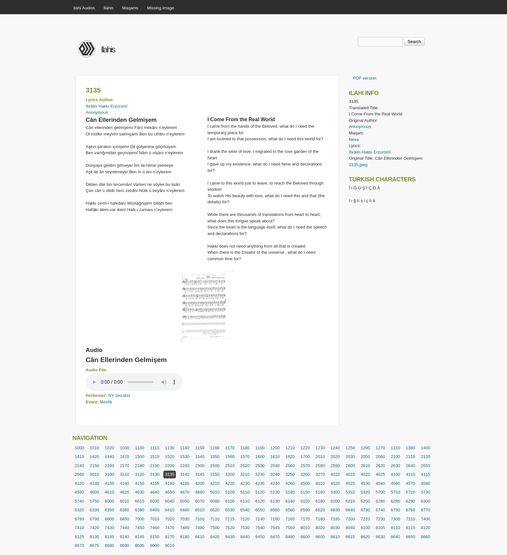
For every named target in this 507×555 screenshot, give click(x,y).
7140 (260, 519)
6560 (275, 509)
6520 (215, 509)
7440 (124, 527)
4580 (425, 483)
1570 (245, 456)
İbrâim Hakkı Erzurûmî (106, 106)
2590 (335, 465)
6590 (305, 509)
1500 (139, 456)
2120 (425, 456)
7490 (199, 527)
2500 (215, 465)
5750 (94, 501)
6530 (229, 509)
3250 (290, 474)
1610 (275, 456)
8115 (410, 527)
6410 (169, 509)
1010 (94, 447)
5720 (410, 492)
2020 (335, 456)
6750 (395, 509)
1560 (229, 456)
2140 (79, 465)
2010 (320, 456)
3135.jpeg (358, 164)
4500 (305, 483)
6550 (260, 509)
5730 (425, 492)
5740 (79, 501)
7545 (275, 527)
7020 (169, 519)
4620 (124, 492)
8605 (320, 536)
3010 (94, 474)
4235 (260, 483)
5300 (335, 492)
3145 (199, 474)
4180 (169, 483)
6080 (215, 501)
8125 (79, 536)
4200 (199, 483)
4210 (215, 483)
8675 (94, 545)
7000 (139, 519)
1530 (184, 456)
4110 (410, 474)
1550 (215, 456)
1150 (199, 447)
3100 (109, 474)
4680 (199, 492)
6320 (79, 509)
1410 (79, 456)
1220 (305, 447)
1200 (275, 447)
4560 (395, 483)
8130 (94, 536)
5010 (215, 492)
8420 (215, 536)
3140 (184, 474)
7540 (260, 527)
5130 (275, 492)
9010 (169, 545)
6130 (275, 501)
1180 (245, 447)
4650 (169, 492)
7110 (215, 519)
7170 (305, 519)
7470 (169, 527)
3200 (229, 474)
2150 (94, 465)
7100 (199, 519)
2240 (184, 465)
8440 (245, 536)
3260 (305, 474)
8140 (124, 536)
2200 (169, 465)
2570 (305, 465)
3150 (215, 474)
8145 (139, 536)
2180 (139, 465)
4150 (139, 483)
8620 (365, 536)
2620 (380, 465)
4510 (320, 483)
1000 (79, 447)
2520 (245, 465)
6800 (109, 519)
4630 (139, 492)
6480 (184, 509)
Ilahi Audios (84, 7)
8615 (350, 536)
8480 (290, 536)
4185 (184, 483)
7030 (184, 519)
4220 (229, 483)
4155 (154, 483)
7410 (79, 527)
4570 (410, 483)
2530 (260, 465)
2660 (79, 474)
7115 (229, 519)
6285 (395, 501)
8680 (109, 545)
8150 (154, 536)
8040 (350, 527)
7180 (320, 519)
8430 (229, 536)
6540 (245, 509)
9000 (154, 545)
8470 (275, 536)
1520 (169, 456)
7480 (184, 527)
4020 (365, 474)
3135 (169, 474)
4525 (350, 483)
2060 (380, 456)
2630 (395, 465)
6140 (290, 501)
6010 (124, 501)
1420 (94, 456)
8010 (305, 527)
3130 (154, 474)
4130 (94, 483)
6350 (109, 509)
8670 (79, 545)
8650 (410, 536)
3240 (275, 474)
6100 (229, 501)
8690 (124, 545)
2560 (290, 465)
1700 (305, 456)
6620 (320, 509)
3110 (124, 474)
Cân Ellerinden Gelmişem (126, 359)
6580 (290, 509)
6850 (124, 519)
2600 (350, 465)
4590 (79, 492)
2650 (425, 465)
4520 (335, 483)
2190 (154, 465)
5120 (260, 492)
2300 (199, 465)
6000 (109, 501)
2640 (410, 465)
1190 (260, 447)
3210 (245, 474)
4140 (124, 483)
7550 (290, 527)
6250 (365, 501)
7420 (94, 527)
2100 (395, 456)
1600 (260, 456)
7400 (425, 519)
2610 (365, 465)
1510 (154, 456)
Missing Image (160, 7)
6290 (410, 501)
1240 (335, 447)
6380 (124, 509)
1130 (169, 447)
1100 (139, 447)
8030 (335, 527)
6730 (365, 509)
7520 (229, 527)
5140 (290, 492)
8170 (169, 536)
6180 (320, 501)
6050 (184, 501)
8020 (320, 527)
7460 (154, 527)
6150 (305, 501)
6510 (199, 509)
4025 (380, 474)
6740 (380, 509)
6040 (169, 501)
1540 (199, 456)
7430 (109, 527)
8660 (425, 536)
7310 (410, 519)
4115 (425, 474)
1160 (215, 447)
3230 (260, 474)
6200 (335, 501)
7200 (350, 519)
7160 (275, 519)
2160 (109, 465)
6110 (245, 501)
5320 (365, 492)
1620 (290, 456)
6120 (260, 501)
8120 (425, 527)
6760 (410, 509)
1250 (350, 447)
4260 (290, 483)
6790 (94, 519)
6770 (425, 509)
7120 (245, 519)
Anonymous (97, 112)
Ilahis (108, 7)
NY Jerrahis (119, 395)
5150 (305, 492)
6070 (199, 501)
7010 (154, 519)
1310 (395, 447)
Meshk (106, 402)
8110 (395, 527)
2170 (124, 465)
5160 (320, 492)
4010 (335, 474)
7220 (365, 519)
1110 (154, 447)
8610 (335, 536)
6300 (425, 501)
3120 (139, 474)
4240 (275, 483)
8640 (395, 536)
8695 (139, 545)
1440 (109, 456)
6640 (350, 509)
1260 (365, 447)
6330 (94, 509)
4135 (109, 483)
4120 (79, 483)
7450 (139, 527)
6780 (79, 519)
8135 (109, 536)
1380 (410, 447)
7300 (395, 519)
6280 (380, 501)
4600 (94, 492)
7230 (380, 519)
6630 (335, 509)
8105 (380, 527)
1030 (124, 447)
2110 (410, 456)
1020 (109, 447)
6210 (350, 501)
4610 (109, 492)
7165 (290, 519)
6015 (139, 501)
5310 (350, 492)
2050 (365, 456)
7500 (215, 527)
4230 (245, 483)
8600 (305, 536)
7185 (335, 519)
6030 (154, 501)
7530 (245, 527)
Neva (354, 139)
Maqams (130, 7)
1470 (124, 456)
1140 (184, 447)
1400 (425, 447)
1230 (320, 447)
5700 (380, 492)
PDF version (364, 78)
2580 (320, 465)
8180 (184, 536)
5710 (395, 492)
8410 (199, 536)
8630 (380, 536)
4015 (350, 474)
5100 (229, 492)
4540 (380, 483)
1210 (290, 447)
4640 (154, 492)
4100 (395, 474)
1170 (229, 447)
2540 (275, 465)
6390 (139, 509)
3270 (320, 474)
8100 (365, 527)
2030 (350, 456)
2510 (229, 465)
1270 (380, 447)
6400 (154, 509)
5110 (245, 492)
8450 (260, 536)
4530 (365, 483)
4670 (184, 492)
